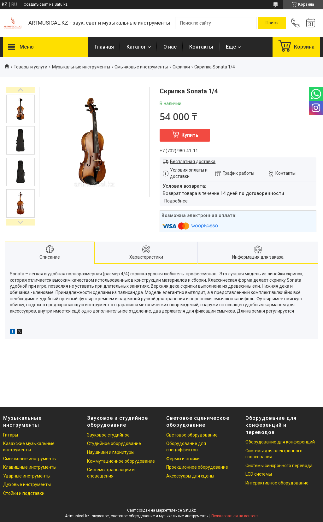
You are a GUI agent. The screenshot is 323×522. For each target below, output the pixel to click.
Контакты (201, 47)
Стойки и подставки (23, 493)
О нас (170, 47)
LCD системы (258, 474)
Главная (104, 47)
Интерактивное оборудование (276, 482)
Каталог (136, 47)
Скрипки (181, 66)
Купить (189, 135)
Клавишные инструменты (29, 467)
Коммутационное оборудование (121, 461)
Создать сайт (36, 4)
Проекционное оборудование (197, 467)
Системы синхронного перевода (279, 465)
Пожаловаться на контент (234, 516)
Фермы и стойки (183, 458)
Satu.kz (189, 510)
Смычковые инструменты (141, 66)
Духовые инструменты (27, 484)
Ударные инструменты (26, 475)
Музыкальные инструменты (81, 66)
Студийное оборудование (114, 443)
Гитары (10, 434)
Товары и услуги (30, 66)
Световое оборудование (192, 434)
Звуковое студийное (108, 434)
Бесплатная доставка (192, 161)
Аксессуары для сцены (190, 475)
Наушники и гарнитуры (110, 452)
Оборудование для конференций (280, 441)
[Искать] (272, 23)
